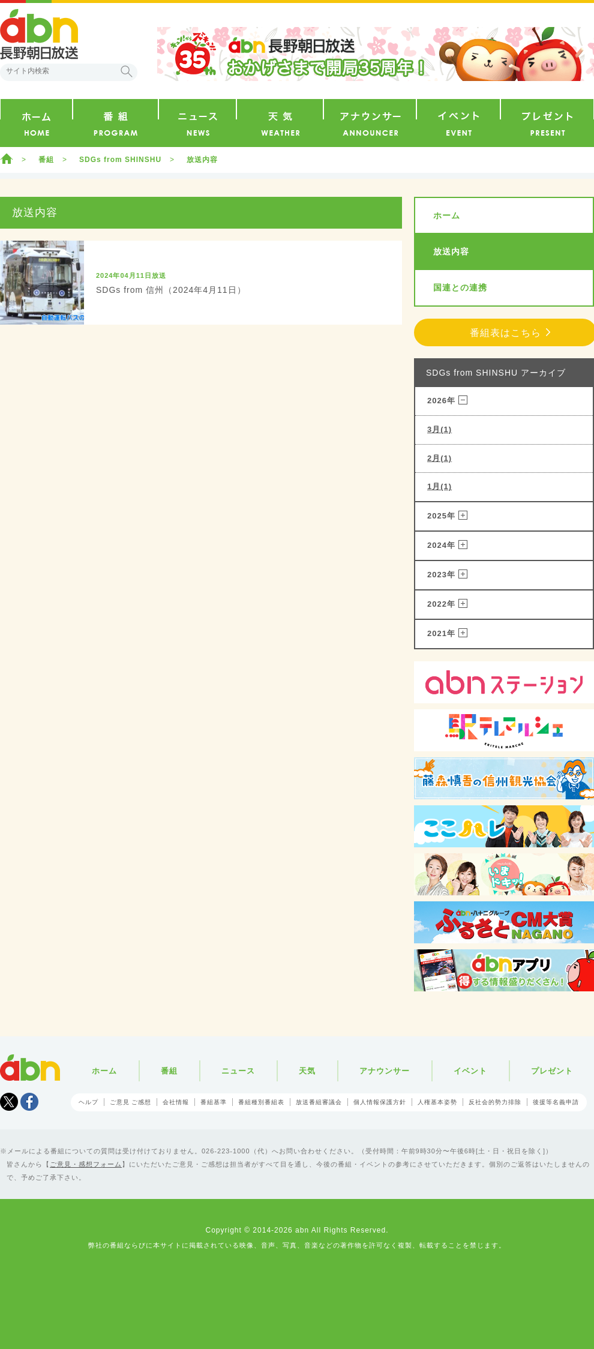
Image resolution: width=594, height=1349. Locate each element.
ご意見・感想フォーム (86, 1164)
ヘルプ (88, 1102)
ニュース (238, 1070)
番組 (46, 159)
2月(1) (439, 458)
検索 (127, 71)
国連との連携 (460, 287)
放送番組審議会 (319, 1102)
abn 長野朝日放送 (39, 34)
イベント (470, 1070)
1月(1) (439, 486)
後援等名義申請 (556, 1102)
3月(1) (439, 429)
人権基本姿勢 (437, 1102)
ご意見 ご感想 (131, 1102)
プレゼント (552, 1070)
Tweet (9, 1102)
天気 (307, 1070)
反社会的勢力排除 (495, 1102)
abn (30, 1067)
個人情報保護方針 (379, 1102)
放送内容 (202, 159)
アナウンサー (384, 1070)
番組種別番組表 (261, 1102)
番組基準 (213, 1102)
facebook (29, 1102)
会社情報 (176, 1102)
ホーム (6, 158)
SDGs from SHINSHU (120, 159)
